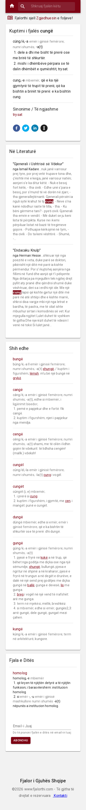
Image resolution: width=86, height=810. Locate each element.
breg (20, 594)
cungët (18, 486)
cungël (18, 465)
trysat (17, 114)
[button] (16, 128)
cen (67, 501)
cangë (18, 389)
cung (47, 475)
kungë (18, 629)
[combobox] (46, 6)
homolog (20, 673)
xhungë (48, 369)
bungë (18, 359)
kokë (44, 557)
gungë (18, 543)
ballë (30, 585)
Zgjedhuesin (46, 18)
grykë (17, 378)
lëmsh (34, 373)
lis (62, 585)
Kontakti (60, 795)
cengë (18, 434)
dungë (18, 517)
